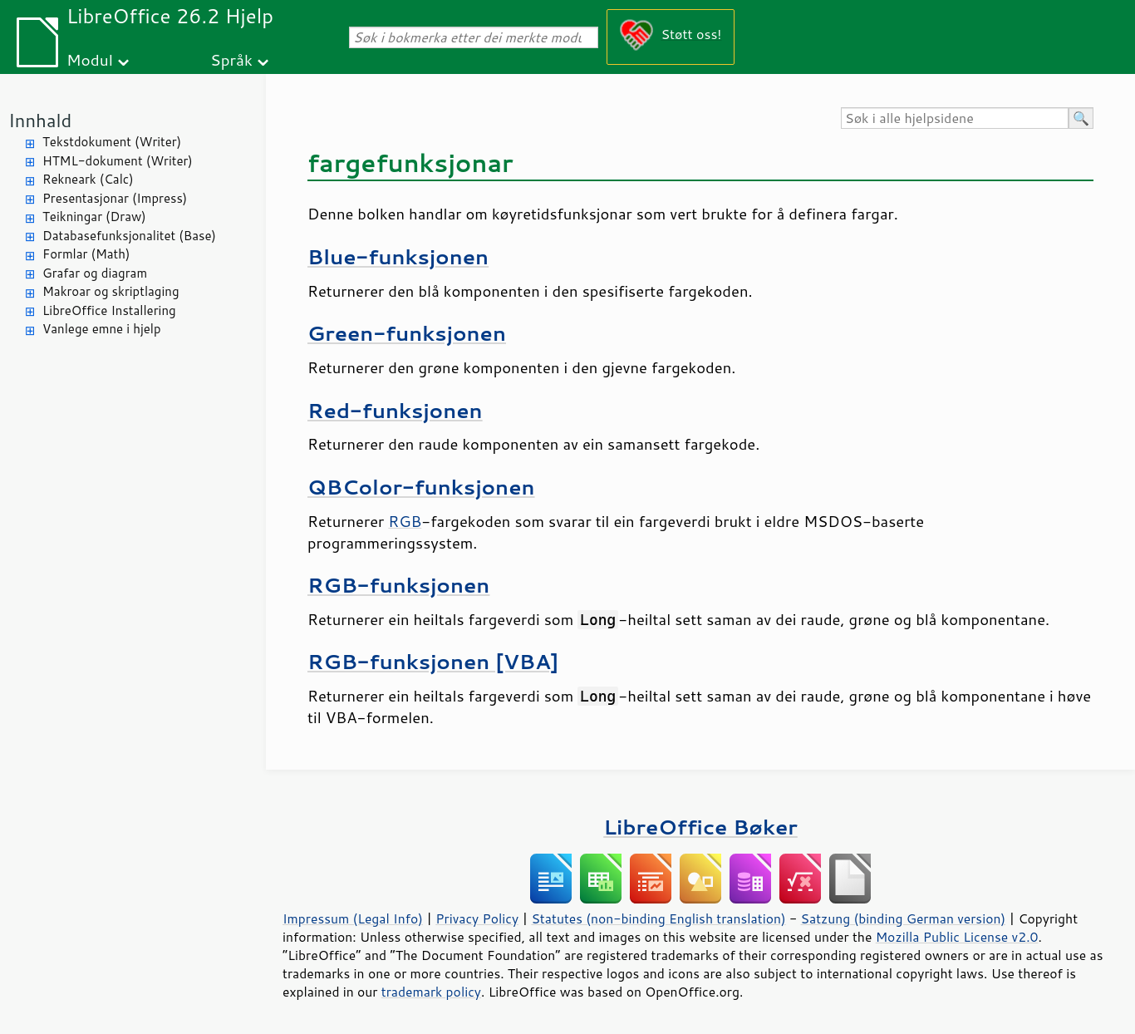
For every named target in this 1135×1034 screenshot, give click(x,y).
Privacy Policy (476, 918)
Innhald (39, 120)
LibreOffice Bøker (700, 826)
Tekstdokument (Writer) (111, 141)
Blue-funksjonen (398, 256)
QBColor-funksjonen (421, 486)
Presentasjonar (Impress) (114, 198)
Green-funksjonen (406, 332)
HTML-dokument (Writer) (117, 161)
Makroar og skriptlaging (110, 291)
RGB (404, 521)
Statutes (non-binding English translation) (658, 918)
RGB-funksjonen (398, 584)
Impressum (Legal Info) (353, 918)
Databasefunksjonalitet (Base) (129, 235)
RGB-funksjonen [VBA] (432, 661)
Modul (89, 59)
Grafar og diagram (94, 273)
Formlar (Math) (86, 254)
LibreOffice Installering (109, 310)
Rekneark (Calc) (88, 179)
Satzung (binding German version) (903, 918)
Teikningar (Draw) (94, 216)
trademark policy (431, 991)
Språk (231, 59)
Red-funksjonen (395, 410)
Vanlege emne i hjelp (101, 328)
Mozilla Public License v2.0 (957, 937)
